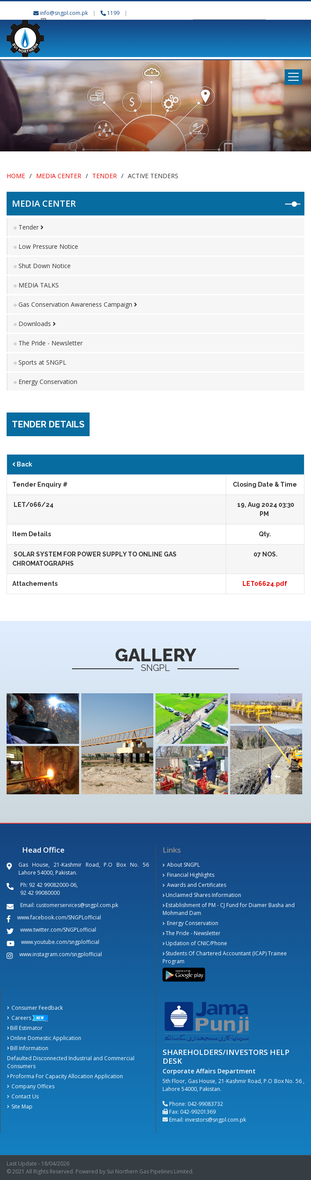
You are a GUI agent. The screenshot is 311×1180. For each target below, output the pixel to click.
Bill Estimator (25, 1028)
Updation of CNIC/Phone (195, 943)
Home (16, 176)
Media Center (58, 176)
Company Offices (30, 1086)
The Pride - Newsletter (50, 343)
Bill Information (27, 1048)
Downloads (37, 323)
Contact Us (23, 1096)
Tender (104, 176)
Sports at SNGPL (42, 362)
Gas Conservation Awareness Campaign (77, 304)
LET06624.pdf (264, 583)
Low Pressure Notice (48, 246)
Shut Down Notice (44, 266)
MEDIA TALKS (38, 285)
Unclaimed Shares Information (202, 895)
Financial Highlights (188, 875)
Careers (19, 1018)
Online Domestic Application (44, 1038)
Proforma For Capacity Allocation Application (65, 1076)
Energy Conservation (47, 381)
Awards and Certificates (194, 885)
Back (22, 464)
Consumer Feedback (35, 1007)
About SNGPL (181, 864)
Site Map (20, 1106)
